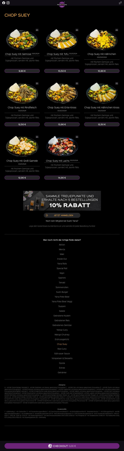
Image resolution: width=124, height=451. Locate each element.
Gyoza (62, 363)
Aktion (62, 244)
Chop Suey (62, 344)
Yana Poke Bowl (62, 296)
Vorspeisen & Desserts (62, 358)
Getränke (62, 372)
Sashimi (62, 278)
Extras (62, 367)
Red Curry (62, 349)
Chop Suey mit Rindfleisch (22, 107)
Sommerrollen (62, 287)
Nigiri (62, 273)
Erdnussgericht (62, 339)
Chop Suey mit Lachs (57, 160)
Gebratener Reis (62, 320)
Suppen (62, 306)
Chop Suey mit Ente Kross (62, 107)
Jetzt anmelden (59, 215)
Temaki (62, 282)
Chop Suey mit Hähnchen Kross (101, 107)
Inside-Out (62, 259)
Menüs (62, 249)
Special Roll (62, 268)
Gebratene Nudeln (62, 315)
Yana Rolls (62, 263)
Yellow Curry (62, 330)
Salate (62, 311)
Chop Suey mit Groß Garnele (22, 160)
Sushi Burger (62, 292)
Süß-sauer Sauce (62, 353)
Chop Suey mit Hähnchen (102, 53)
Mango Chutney (62, 334)
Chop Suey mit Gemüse (18, 53)
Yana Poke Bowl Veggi (62, 301)
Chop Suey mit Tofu (57, 53)
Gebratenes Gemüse (62, 325)
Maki (62, 254)
